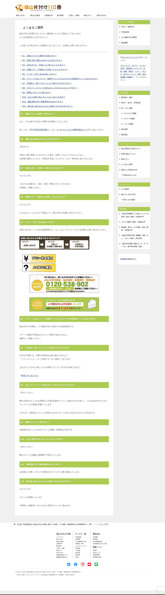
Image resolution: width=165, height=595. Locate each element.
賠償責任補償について (62, 559)
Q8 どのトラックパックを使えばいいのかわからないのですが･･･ (50, 92)
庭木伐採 (124, 134)
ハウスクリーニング (131, 62)
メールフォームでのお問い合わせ (129, 13)
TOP (54, 529)
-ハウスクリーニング (80, 550)
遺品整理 (124, 47)
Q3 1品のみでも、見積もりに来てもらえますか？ (43, 69)
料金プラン (88, 20)
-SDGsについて (97, 556)
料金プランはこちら (29, 380)
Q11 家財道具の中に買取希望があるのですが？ (42, 106)
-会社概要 (95, 541)
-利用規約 (95, 543)
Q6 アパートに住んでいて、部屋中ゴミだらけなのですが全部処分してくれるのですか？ (60, 83)
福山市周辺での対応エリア (130, 153)
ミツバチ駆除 (128, 128)
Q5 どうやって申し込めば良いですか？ (39, 79)
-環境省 (95, 554)
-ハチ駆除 (77, 555)
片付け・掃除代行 (127, 31)
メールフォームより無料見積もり (70, 134)
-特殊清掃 (77, 552)
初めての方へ (21, 20)
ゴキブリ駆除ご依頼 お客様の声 (133, 226)
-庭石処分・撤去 (79, 548)
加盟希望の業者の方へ (128, 264)
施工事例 (60, 20)
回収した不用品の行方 (129, 174)
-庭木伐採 (77, 557)
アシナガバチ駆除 (130, 118)
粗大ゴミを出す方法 (128, 199)
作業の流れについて (128, 158)
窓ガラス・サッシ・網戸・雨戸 (135, 79)
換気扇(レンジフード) (134, 73)
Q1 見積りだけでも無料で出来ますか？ (39, 60)
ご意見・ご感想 (73, 20)
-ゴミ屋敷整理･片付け (80, 546)
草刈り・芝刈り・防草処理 (130, 107)
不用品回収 (125, 36)
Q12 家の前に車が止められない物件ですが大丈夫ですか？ (47, 111)
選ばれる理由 (35, 20)
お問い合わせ (101, 20)
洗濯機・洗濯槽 (126, 81)
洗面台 (130, 76)
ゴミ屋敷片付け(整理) (129, 42)
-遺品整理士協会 (97, 561)
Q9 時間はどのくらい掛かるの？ (36, 97)
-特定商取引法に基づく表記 (100, 548)
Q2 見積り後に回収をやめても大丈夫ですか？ (42, 65)
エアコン (135, 70)
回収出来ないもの (130, 179)
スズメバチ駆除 (129, 123)
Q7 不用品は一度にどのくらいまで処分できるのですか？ (47, 88)
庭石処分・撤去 (126, 102)
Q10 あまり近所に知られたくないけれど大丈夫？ (43, 102)
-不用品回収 (78, 541)
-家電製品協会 (96, 559)
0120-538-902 (41, 134)
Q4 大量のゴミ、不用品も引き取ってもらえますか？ (45, 74)
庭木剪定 (124, 139)
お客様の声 (48, 20)
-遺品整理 (77, 543)
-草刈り (77, 561)
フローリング (125, 70)
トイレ (137, 76)
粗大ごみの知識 (129, 204)
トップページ (59, 541)
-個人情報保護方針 (97, 546)
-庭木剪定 (77, 559)
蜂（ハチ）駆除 (126, 112)
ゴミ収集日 (125, 193)
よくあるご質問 (126, 169)
